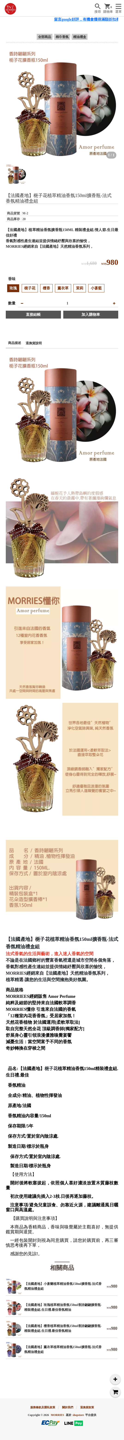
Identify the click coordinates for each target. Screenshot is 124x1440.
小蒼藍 (96, 288)
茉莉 (79, 288)
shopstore (78, 1415)
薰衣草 (63, 288)
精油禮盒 (79, 37)
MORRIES (57, 1415)
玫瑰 (13, 288)
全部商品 (44, 37)
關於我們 (67, 1407)
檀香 (46, 288)
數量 (11, 303)
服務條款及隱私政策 (42, 1407)
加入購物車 (91, 314)
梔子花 (29, 288)
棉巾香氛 (62, 37)
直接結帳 (33, 314)
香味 (11, 279)
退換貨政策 (87, 1407)
